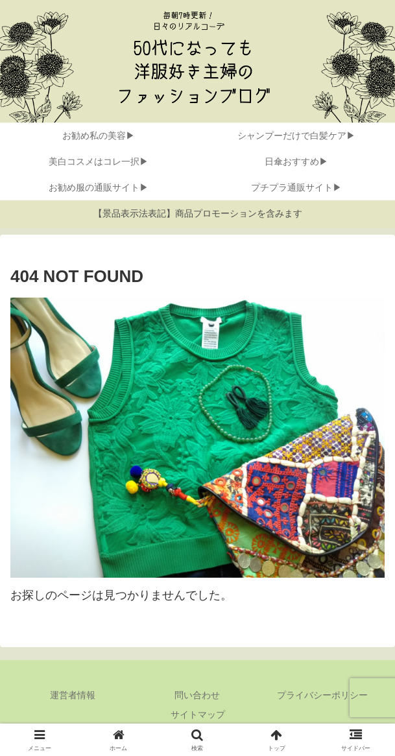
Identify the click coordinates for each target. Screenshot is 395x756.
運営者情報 (72, 695)
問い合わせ (197, 695)
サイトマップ (198, 714)
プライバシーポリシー (322, 695)
